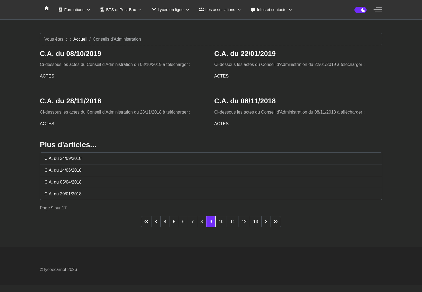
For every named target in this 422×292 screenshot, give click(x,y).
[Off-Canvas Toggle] (378, 10)
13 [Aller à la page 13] (255, 221)
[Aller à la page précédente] (156, 221)
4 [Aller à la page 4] (165, 221)
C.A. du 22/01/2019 (245, 54)
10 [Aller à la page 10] (221, 221)
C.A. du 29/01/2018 (63, 194)
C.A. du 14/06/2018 (63, 170)
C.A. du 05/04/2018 (63, 182)
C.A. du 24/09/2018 (63, 158)
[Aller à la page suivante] (265, 221)
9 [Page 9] (211, 221)
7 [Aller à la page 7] (192, 221)
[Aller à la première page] (146, 221)
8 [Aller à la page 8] (202, 221)
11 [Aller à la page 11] (232, 221)
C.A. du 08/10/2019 (70, 54)
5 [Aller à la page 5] (174, 221)
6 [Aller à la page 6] (183, 221)
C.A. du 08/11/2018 (245, 101)
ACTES (47, 76)
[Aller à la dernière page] (275, 221)
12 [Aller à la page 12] (244, 221)
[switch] (360, 10)
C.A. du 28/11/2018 (70, 101)
